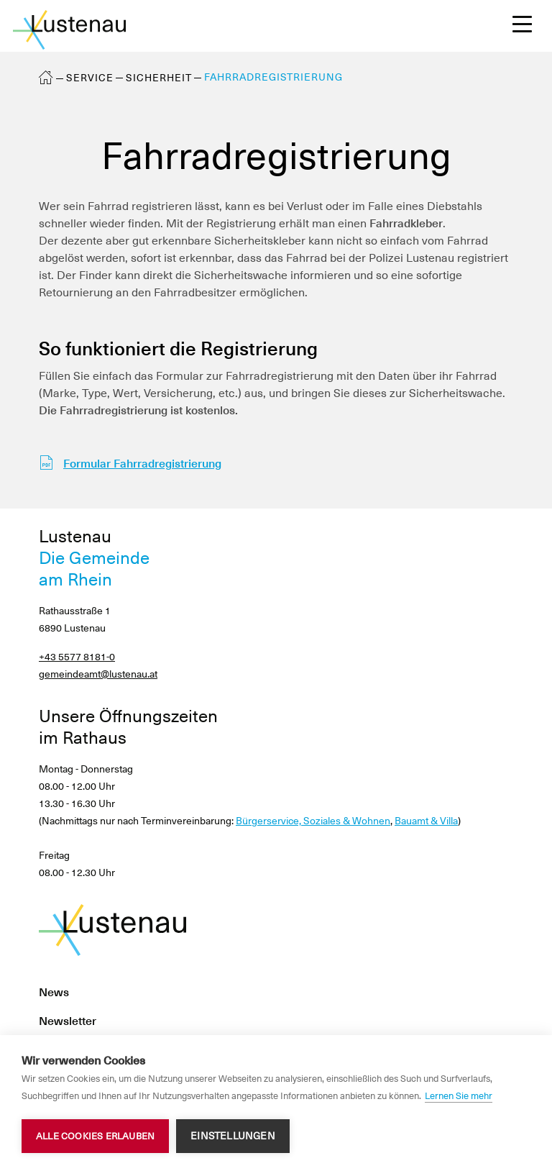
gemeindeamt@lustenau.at (98, 673)
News (54, 992)
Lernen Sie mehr (458, 1096)
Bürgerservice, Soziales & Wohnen (313, 820)
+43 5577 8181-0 (77, 656)
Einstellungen (232, 1135)
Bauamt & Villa (426, 820)
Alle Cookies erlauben (95, 1136)
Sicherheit (159, 77)
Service (90, 77)
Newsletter (67, 1021)
